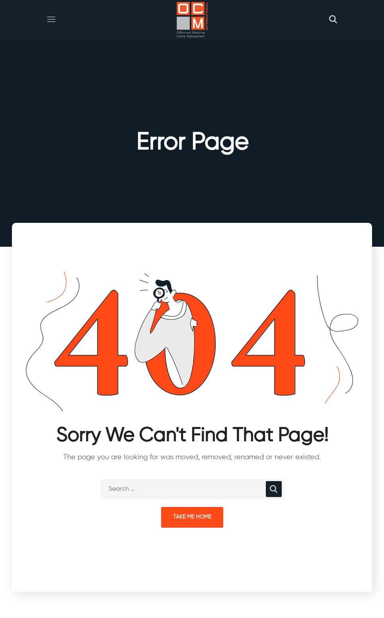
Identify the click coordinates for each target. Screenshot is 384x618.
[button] (333, 20)
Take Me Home (192, 517)
